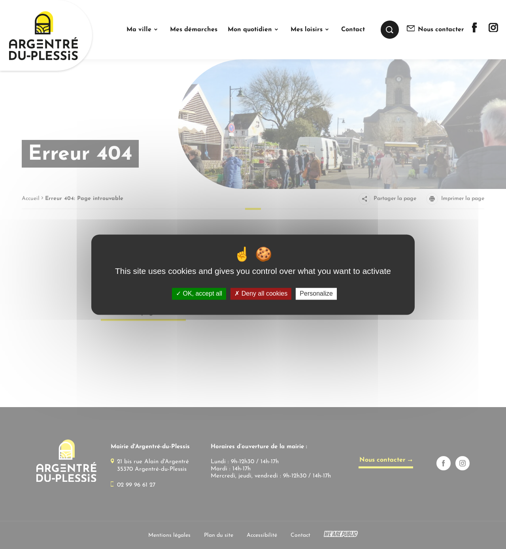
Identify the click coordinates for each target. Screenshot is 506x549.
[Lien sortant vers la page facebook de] (474, 30)
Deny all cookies (260, 294)
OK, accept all (199, 294)
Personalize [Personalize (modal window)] (316, 294)
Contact (353, 29)
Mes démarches (193, 29)
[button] (142, 29)
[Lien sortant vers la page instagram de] (493, 30)
